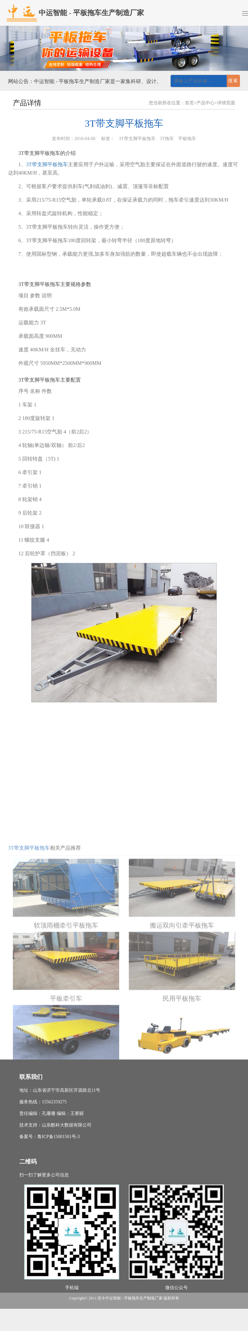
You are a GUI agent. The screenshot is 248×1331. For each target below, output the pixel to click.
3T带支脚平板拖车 (47, 164)
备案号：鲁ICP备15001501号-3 (49, 1136)
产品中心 (205, 102)
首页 (189, 102)
